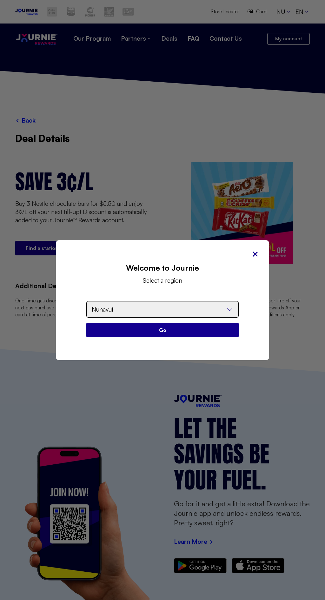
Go (162, 330)
